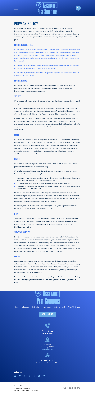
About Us (25, 307)
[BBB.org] (29, 376)
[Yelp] (34, 376)
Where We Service (74, 307)
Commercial (47, 307)
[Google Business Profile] (15, 376)
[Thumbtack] (39, 376)
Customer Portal (59, 307)
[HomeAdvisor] (44, 376)
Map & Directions (47, 349)
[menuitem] (16, 390)
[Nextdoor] (20, 376)
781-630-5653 (47, 333)
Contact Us (47, 314)
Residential (35, 307)
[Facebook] (25, 376)
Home (17, 307)
